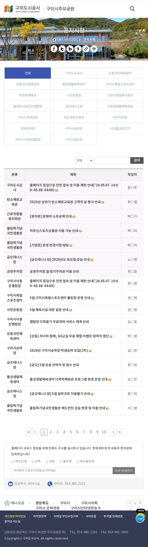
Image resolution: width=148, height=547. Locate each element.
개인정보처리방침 (15, 516)
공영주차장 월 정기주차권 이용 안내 (54, 271)
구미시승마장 (74, 128)
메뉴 (142, 9)
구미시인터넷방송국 (86, 508)
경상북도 (42, 503)
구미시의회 (89, 503)
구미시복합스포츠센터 (120, 84)
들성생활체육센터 (73, 84)
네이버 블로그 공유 (70, 48)
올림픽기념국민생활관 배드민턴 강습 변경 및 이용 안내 (67, 408)
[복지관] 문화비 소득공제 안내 (51, 216)
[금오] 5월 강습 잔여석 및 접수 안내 (54, 365)
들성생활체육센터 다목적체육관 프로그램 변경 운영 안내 (69, 379)
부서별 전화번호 (113, 516)
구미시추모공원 (60, 9)
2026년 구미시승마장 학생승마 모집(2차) (59, 350)
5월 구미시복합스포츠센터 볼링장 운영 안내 (60, 298)
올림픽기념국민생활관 (27, 106)
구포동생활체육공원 (120, 106)
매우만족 (21, 461)
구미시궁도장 (74, 139)
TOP (140, 519)
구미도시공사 (25, 9)
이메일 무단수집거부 (66, 516)
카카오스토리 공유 (78, 48)
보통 (52, 461)
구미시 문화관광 (48, 508)
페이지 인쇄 (94, 48)
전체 (28, 73)
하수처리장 (120, 117)
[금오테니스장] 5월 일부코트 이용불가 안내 (60, 394)
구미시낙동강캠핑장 (28, 139)
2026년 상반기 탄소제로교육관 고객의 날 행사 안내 (65, 202)
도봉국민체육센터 (120, 73)
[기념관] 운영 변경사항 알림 (49, 245)
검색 (132, 9)
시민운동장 (74, 95)
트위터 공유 (62, 48)
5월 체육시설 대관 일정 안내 (49, 310)
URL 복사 (86, 48)
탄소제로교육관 (74, 117)
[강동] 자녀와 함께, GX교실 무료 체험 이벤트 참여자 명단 (69, 336)
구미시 (65, 503)
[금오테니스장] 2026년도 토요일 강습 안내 (60, 259)
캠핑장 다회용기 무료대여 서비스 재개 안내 (59, 322)
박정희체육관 (27, 95)
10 (104, 432)
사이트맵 (91, 516)
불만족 (67, 461)
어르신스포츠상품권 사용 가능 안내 (54, 231)
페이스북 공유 (54, 48)
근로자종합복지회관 (120, 95)
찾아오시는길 (12, 521)
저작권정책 (39, 516)
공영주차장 (28, 128)
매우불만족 (87, 461)
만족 (38, 461)
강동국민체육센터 (27, 84)
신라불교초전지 (120, 128)
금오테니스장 (74, 106)
